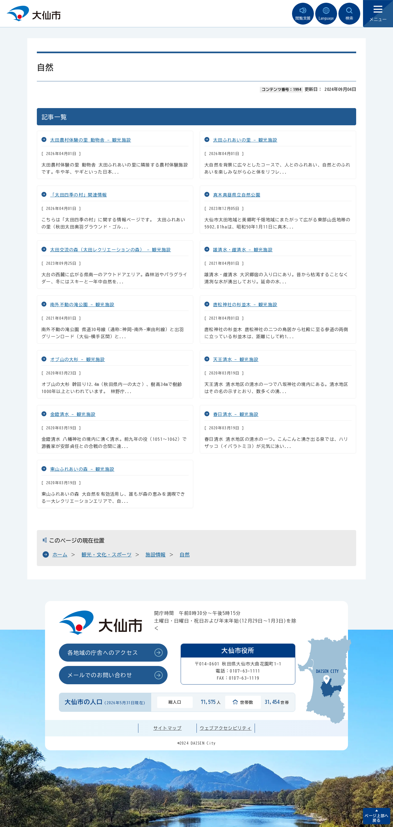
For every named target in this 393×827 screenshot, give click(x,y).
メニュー (378, 14)
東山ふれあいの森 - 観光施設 (82, 469)
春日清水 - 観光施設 (235, 414)
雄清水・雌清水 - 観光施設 (243, 250)
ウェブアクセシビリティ (226, 728)
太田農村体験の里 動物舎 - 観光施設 (90, 140)
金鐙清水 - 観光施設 (73, 414)
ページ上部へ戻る (376, 818)
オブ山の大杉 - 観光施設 (77, 359)
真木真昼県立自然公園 (236, 195)
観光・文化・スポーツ (107, 554)
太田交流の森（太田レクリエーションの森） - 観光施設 (110, 250)
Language (326, 13)
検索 (349, 13)
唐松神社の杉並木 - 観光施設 (245, 304)
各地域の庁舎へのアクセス (102, 652)
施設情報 (155, 554)
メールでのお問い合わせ (99, 675)
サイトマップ (167, 728)
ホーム (59, 554)
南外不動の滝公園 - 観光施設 (82, 304)
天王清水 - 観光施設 (235, 359)
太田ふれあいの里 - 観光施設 (245, 140)
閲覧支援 (303, 13)
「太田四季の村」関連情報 (78, 195)
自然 (185, 554)
